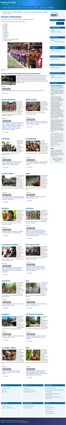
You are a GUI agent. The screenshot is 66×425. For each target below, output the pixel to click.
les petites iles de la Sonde (31, 303)
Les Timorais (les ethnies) (34, 314)
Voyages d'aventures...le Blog (8, 407)
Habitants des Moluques (11, 124)
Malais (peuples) (31, 99)
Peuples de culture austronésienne (33, 337)
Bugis (27, 161)
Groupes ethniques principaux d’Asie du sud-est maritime (20, 73)
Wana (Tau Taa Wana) (10, 129)
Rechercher (60, 23)
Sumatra (36, 121)
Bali (12, 163)
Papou (27, 229)
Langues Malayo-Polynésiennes (32, 373)
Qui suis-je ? (4, 390)
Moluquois (10, 126)
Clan (52, 148)
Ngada (14, 126)
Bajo (3, 196)
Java (40, 121)
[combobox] (53, 23)
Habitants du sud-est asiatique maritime (10, 90)
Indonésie (4, 126)
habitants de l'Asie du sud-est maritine (26, 19)
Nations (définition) (57, 86)
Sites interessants (27, 407)
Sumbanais (17, 128)
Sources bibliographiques (29, 406)
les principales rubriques (29, 390)
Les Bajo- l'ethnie (7, 173)
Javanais (31, 121)
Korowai (40, 234)
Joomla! (2, 422)
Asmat (36, 234)
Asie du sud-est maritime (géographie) (36, 90)
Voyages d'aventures (6, 406)
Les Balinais (6, 138)
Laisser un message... (6, 388)
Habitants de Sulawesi (33, 161)
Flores (36, 197)
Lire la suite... (5, 93)
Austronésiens (17, 163)
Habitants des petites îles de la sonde (14, 161)
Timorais (28, 335)
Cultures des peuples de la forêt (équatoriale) (35, 232)
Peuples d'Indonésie (23, 90)
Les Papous (30, 208)
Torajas (3, 129)
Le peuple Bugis (31, 138)
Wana (27, 348)
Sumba (12, 337)
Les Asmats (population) (10, 244)
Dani (31, 229)
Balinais (3, 161)
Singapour (37, 124)
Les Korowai (6, 281)
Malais (27, 121)
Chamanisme (38, 374)
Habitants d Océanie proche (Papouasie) (15, 125)
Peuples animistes (44, 373)
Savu (27, 281)
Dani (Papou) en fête (33, 244)
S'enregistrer (4, 391)
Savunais (13, 128)
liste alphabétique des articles (30, 391)
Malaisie (32, 124)
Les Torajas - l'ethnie (9, 348)
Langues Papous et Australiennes (39, 231)
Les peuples (26, 388)
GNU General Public (25, 422)
